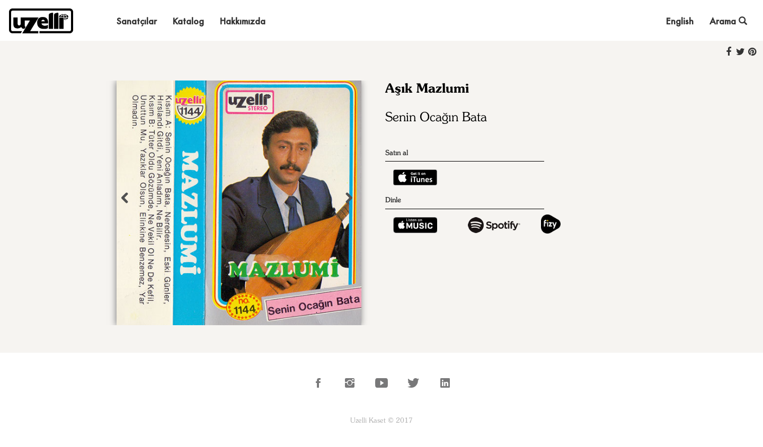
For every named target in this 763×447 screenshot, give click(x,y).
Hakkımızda (242, 20)
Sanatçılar (137, 20)
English (680, 20)
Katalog (188, 20)
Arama (728, 20)
